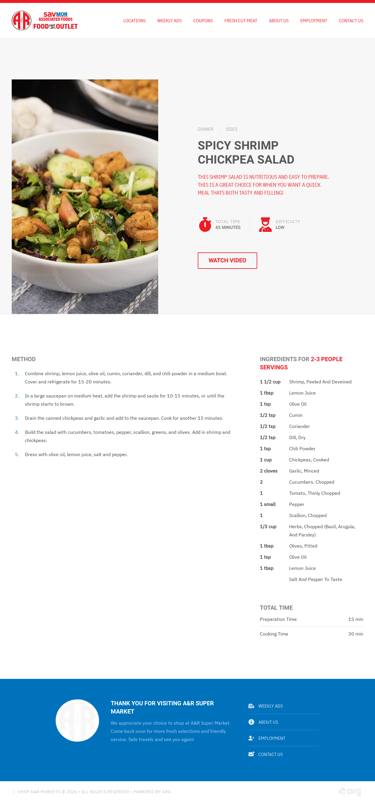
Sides (231, 129)
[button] (85, 196)
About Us (279, 20)
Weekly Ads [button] (169, 20)
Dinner (205, 129)
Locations (134, 20)
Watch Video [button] (227, 260)
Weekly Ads (265, 706)
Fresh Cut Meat (240, 20)
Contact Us (351, 20)
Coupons (203, 20)
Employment (313, 20)
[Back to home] (45, 20)
